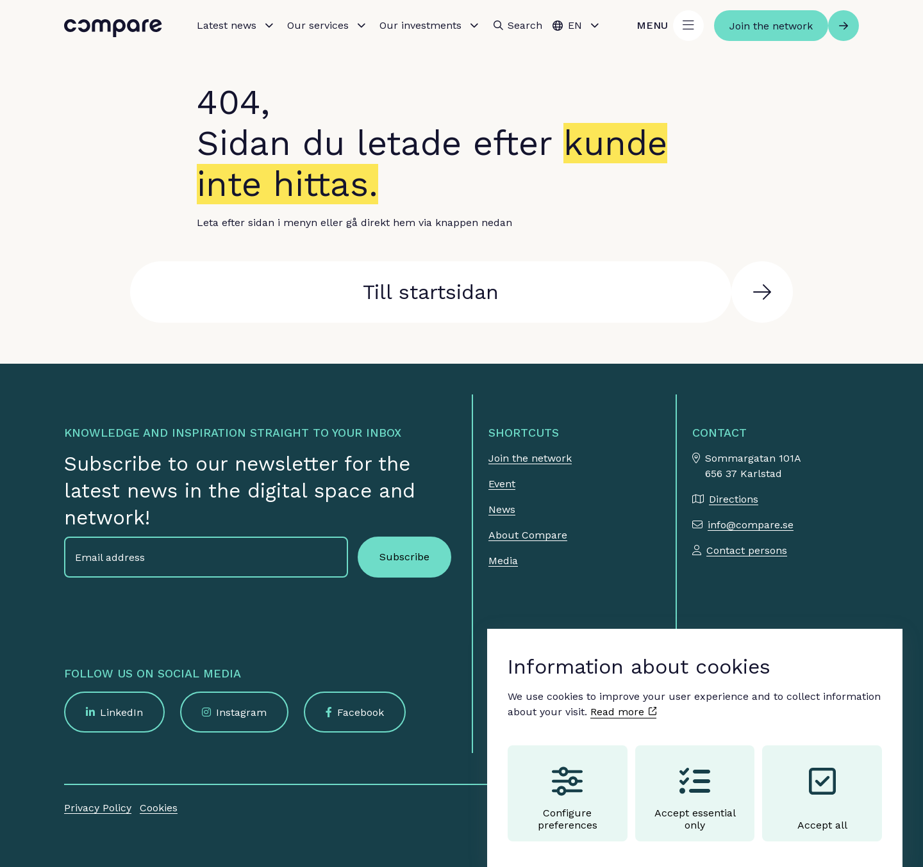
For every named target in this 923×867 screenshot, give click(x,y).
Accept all (822, 786)
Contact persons (746, 550)
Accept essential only (695, 786)
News (501, 509)
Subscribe (404, 557)
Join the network (530, 458)
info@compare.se (751, 525)
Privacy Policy (97, 808)
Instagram (241, 712)
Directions (733, 499)
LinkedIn (121, 712)
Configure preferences (567, 786)
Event (501, 484)
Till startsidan (431, 292)
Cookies (159, 808)
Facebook (360, 712)
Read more (623, 699)
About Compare (527, 535)
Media (503, 561)
